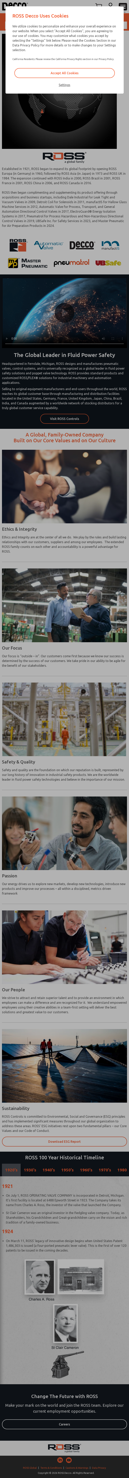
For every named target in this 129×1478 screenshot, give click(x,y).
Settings (64, 85)
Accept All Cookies (65, 73)
